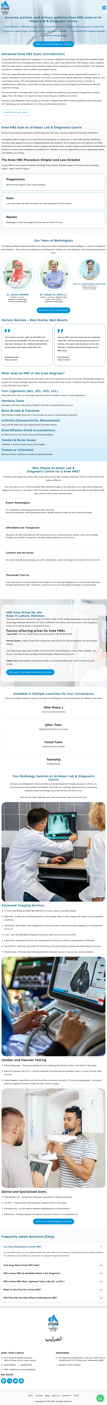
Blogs (47, 1396)
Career (76, 1396)
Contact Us (66, 1396)
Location (39, 1396)
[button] (104, 7)
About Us (55, 1396)
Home (30, 1396)
